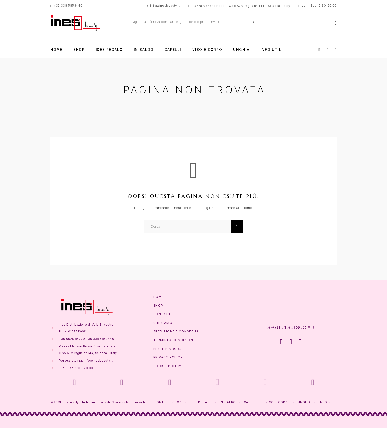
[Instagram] (328, 49)
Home (56, 50)
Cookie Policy (167, 366)
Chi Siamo (162, 323)
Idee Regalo (109, 50)
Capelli (172, 50)
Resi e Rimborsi (168, 348)
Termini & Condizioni (173, 340)
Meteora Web (135, 402)
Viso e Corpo (207, 50)
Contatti (162, 314)
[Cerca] (253, 21)
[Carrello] (335, 23)
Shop (79, 50)
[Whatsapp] (336, 49)
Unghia (241, 50)
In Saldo (144, 50)
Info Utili (271, 50)
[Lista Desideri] (326, 23)
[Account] (317, 23)
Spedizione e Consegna (176, 331)
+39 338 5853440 (68, 5)
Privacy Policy (168, 357)
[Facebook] (319, 49)
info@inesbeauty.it (165, 5)
